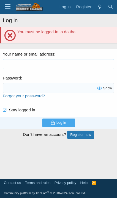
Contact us (12, 183)
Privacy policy (65, 183)
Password (12, 78)
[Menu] (7, 7)
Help (84, 183)
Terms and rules (37, 183)
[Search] (110, 7)
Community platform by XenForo (45, 193)
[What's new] (99, 7)
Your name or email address (28, 54)
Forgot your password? (24, 96)
